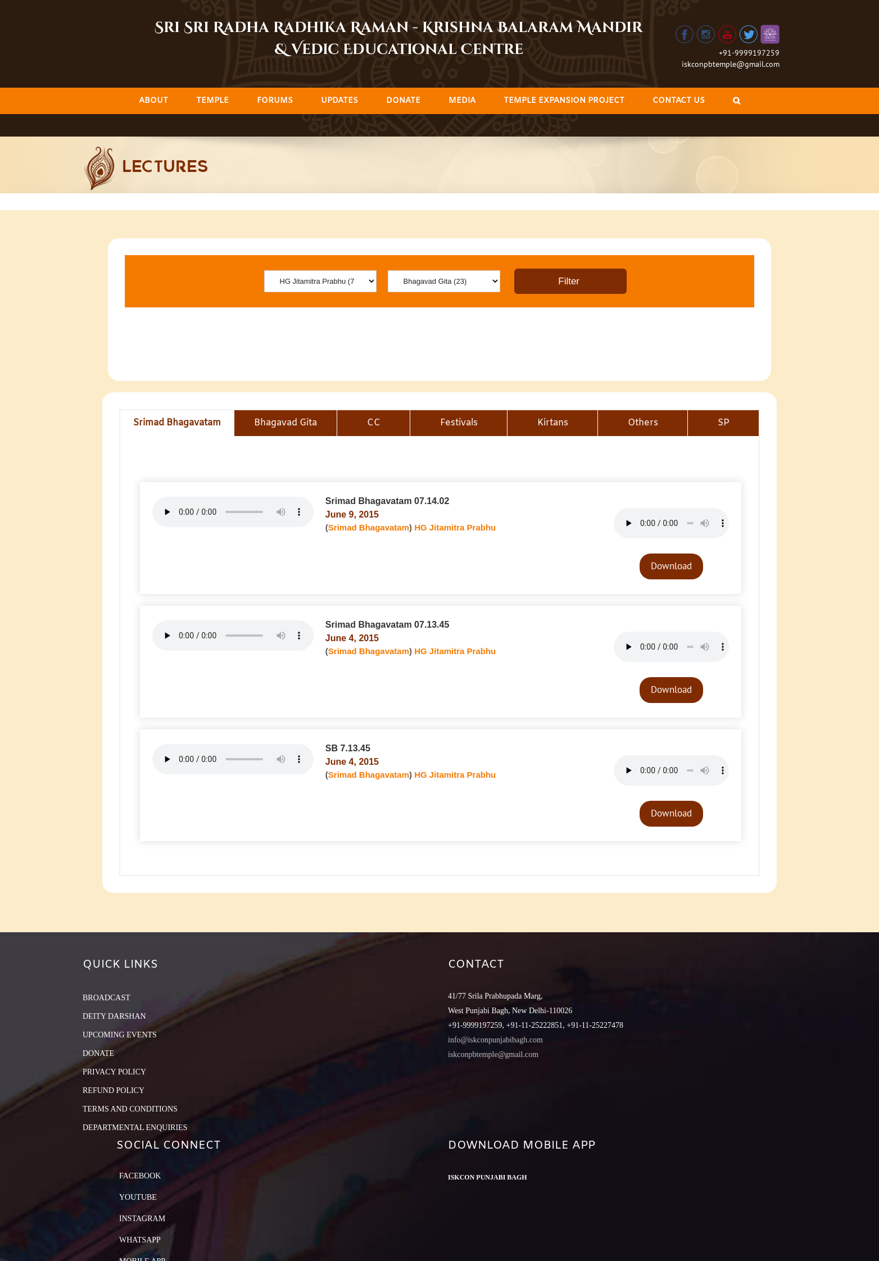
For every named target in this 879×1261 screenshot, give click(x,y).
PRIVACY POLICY (114, 1072)
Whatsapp (140, 1240)
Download (671, 566)
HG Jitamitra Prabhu (455, 527)
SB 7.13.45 (347, 748)
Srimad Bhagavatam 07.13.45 (387, 624)
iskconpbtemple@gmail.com (731, 64)
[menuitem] (153, 101)
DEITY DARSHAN (114, 1016)
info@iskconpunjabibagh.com (495, 1040)
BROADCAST (106, 998)
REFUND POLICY (113, 1090)
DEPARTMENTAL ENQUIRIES (135, 1127)
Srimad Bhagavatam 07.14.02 (387, 501)
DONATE (98, 1053)
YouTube (138, 1197)
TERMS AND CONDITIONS (130, 1109)
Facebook (140, 1176)
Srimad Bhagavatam (368, 527)
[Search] (736, 101)
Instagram (142, 1218)
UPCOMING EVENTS (120, 1035)
